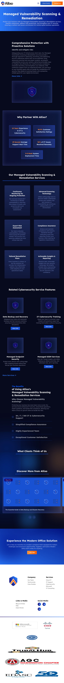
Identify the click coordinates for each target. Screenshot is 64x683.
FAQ (17, 606)
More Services (9, 375)
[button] (2, 456)
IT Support (49, 582)
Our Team (31, 580)
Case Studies (32, 584)
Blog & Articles (20, 604)
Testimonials (31, 582)
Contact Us (57, 3)
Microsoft (49, 586)
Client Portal (46, 3)
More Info (16, 76)
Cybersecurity (50, 584)
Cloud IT (48, 580)
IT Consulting (50, 588)
